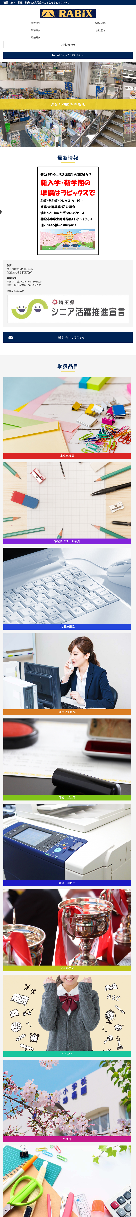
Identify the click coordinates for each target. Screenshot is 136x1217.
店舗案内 (35, 37)
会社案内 (100, 30)
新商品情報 (100, 23)
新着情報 (35, 23)
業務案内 (35, 30)
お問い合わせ (68, 44)
